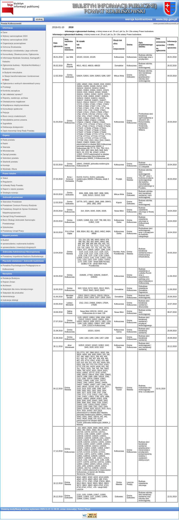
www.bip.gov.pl (166, 19)
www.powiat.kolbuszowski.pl (165, 23)
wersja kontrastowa (138, 19)
